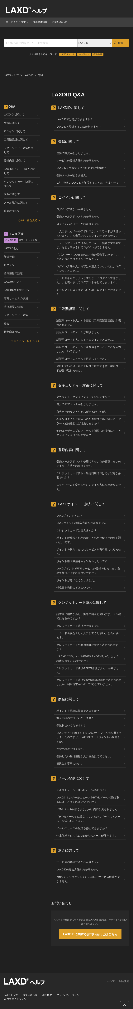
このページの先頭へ (124, 1005)
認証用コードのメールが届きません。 (79, 332)
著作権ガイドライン (15, 999)
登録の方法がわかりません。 (73, 153)
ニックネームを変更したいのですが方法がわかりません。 (88, 487)
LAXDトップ (11, 995)
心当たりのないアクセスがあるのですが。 (81, 411)
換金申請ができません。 (71, 748)
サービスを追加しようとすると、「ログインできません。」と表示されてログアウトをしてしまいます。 (88, 280)
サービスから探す (17, 22)
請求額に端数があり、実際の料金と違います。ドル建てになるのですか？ (88, 616)
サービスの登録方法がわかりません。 (79, 160)
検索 (120, 43)
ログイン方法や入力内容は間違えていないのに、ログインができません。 (88, 268)
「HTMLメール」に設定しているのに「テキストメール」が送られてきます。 (88, 818)
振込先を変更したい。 (69, 763)
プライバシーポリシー (69, 995)
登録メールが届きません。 (72, 175)
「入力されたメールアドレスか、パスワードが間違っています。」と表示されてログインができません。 (88, 233)
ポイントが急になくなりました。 (76, 580)
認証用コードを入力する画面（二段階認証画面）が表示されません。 (88, 322)
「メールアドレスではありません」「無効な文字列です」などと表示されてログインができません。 (88, 245)
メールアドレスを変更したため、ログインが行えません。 (88, 292)
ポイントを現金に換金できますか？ (77, 710)
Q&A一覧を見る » (29, 220)
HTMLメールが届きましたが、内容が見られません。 (88, 809)
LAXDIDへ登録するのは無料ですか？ (78, 126)
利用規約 (124, 981)
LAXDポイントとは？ (69, 515)
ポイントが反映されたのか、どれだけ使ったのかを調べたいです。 (88, 539)
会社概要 (47, 995)
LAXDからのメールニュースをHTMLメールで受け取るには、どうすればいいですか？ (87, 799)
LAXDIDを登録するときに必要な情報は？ (81, 167)
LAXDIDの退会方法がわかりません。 (78, 869)
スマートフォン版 (28, 240)
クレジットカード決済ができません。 (79, 625)
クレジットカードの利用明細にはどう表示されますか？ (87, 647)
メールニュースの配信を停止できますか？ (81, 828)
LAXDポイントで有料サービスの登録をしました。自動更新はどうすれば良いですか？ (88, 570)
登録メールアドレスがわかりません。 (79, 216)
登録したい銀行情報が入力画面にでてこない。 (84, 756)
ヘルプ (111, 981)
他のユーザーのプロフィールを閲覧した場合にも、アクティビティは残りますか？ (88, 432)
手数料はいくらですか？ (71, 725)
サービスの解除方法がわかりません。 (79, 862)
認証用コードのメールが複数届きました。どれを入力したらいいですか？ (88, 349)
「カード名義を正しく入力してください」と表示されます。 (88, 635)
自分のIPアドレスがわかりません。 (77, 404)
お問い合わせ (59, 22)
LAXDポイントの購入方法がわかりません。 (82, 522)
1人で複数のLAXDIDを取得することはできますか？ (87, 182)
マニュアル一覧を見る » (25, 340)
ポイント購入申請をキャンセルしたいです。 (83, 561)
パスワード (84, 54)
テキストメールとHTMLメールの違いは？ (81, 790)
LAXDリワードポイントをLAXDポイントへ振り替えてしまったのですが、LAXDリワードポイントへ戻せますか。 (88, 737)
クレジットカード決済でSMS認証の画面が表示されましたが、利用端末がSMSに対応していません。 (88, 682)
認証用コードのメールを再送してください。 (83, 358)
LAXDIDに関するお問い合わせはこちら (90, 934)
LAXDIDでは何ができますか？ (74, 119)
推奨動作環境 (40, 22)
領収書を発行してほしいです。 (75, 587)
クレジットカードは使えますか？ (76, 530)
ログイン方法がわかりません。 (75, 209)
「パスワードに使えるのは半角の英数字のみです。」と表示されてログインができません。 (88, 256)
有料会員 (97, 54)
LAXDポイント (68, 54)
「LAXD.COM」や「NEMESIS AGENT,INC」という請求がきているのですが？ (87, 658)
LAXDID (28, 75)
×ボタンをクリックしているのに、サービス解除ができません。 (88, 879)
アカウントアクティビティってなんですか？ (83, 396)
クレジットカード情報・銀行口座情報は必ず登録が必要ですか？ (88, 475)
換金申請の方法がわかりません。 (76, 718)
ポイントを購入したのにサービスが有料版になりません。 (88, 551)
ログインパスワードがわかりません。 (79, 223)
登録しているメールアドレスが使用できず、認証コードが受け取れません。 (88, 368)
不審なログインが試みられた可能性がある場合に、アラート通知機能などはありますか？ (88, 421)
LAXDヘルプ (11, 75)
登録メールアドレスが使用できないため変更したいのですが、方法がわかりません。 (88, 463)
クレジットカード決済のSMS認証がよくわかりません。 (87, 670)
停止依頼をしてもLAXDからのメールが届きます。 (86, 835)
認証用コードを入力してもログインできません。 (86, 339)
